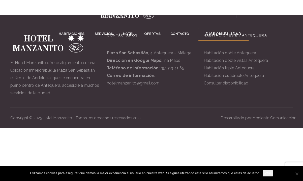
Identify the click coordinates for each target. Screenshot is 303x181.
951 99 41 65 (172, 68)
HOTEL (128, 34)
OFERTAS (152, 34)
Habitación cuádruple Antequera (234, 75)
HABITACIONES (71, 34)
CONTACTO (180, 34)
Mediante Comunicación (274, 118)
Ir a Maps (171, 60)
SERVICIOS (104, 34)
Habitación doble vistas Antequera (236, 60)
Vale (268, 173)
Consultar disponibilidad (226, 83)
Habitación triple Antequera (229, 68)
